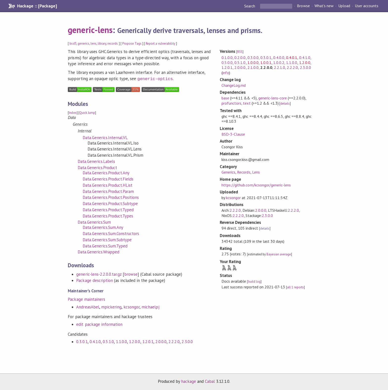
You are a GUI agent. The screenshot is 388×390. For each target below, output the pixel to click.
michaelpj (150, 306)
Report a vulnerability (160, 43)
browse (131, 273)
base (225, 97)
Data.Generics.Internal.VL (105, 137)
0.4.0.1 (291, 57)
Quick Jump (87, 112)
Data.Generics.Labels (96, 161)
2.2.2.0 (174, 341)
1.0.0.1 (265, 62)
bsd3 (73, 43)
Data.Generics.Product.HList (107, 184)
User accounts (366, 5)
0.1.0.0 (227, 57)
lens (94, 43)
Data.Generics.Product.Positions (111, 197)
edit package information (99, 324)
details (285, 103)
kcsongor (131, 306)
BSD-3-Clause (233, 134)
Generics (228, 172)
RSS (239, 52)
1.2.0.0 (134, 341)
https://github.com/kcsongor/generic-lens (256, 184)
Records (243, 172)
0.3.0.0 (253, 57)
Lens (256, 172)
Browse (303, 5)
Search (250, 5)
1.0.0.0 (253, 62)
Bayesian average (279, 254)
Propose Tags (132, 43)
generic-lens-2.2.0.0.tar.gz (98, 273)
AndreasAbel (87, 306)
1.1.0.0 (121, 341)
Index (72, 112)
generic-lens (90, 29)
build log (254, 281)
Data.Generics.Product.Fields (108, 178)
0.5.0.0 (227, 62)
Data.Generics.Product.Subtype (110, 203)
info (225, 72)
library (102, 43)
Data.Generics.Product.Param (108, 191)
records (112, 43)
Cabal (210, 381)
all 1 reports (295, 287)
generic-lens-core (272, 97)
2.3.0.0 (187, 341)
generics (83, 43)
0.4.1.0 (95, 341)
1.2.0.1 (147, 341)
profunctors (231, 103)
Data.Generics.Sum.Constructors (111, 233)
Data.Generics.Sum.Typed (105, 245)
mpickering (111, 306)
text (246, 103)
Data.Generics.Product (97, 167)
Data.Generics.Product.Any (106, 172)
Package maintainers (86, 298)
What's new (324, 5)
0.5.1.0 (108, 341)
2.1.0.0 (253, 67)
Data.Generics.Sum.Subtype (107, 239)
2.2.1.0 (279, 67)
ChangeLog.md (233, 85)
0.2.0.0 (239, 57)
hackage (188, 381)
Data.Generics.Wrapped (98, 251)
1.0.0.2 (278, 62)
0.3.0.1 (81, 341)
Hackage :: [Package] (37, 6)
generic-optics (155, 78)
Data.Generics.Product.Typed (108, 209)
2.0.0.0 (161, 341)
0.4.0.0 (278, 57)
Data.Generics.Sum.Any (103, 227)
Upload (344, 5)
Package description (94, 280)
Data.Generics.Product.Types (108, 215)
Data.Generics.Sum (94, 221)
